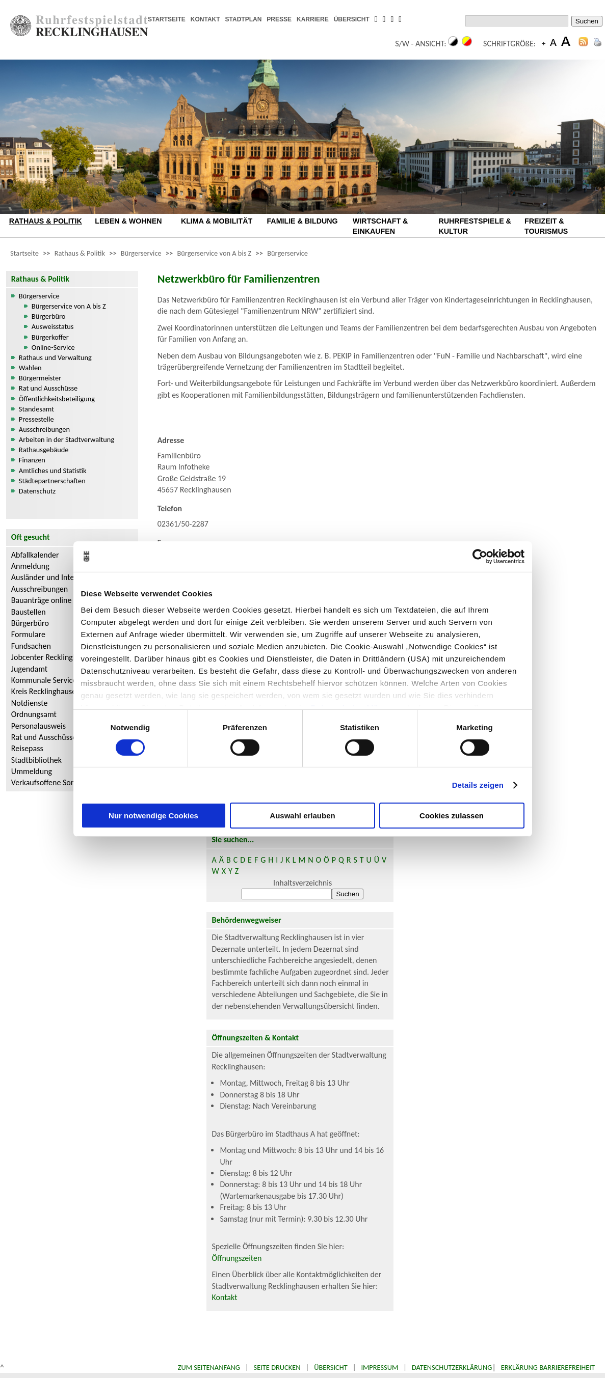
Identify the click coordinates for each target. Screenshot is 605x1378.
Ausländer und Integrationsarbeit (65, 577)
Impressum (379, 1367)
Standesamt (36, 409)
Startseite (24, 253)
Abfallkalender (35, 555)
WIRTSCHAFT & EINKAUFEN (380, 226)
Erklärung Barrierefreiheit (548, 1367)
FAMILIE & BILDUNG (302, 221)
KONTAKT (205, 19)
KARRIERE (313, 19)
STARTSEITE (167, 19)
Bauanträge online (41, 600)
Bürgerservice (141, 253)
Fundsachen (31, 646)
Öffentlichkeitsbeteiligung (57, 398)
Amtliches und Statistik (53, 470)
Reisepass (27, 748)
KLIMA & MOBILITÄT (216, 221)
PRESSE (279, 19)
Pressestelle (36, 419)
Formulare (28, 634)
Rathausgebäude (44, 449)
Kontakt (224, 1297)
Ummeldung (31, 771)
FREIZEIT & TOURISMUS (546, 226)
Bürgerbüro (49, 316)
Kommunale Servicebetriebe (58, 680)
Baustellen (28, 612)
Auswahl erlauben (302, 815)
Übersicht (331, 1367)
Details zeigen (478, 785)
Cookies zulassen (451, 815)
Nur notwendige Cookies (153, 815)
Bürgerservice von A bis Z (214, 253)
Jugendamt (29, 669)
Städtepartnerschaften (52, 480)
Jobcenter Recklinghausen (54, 657)
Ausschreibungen (44, 429)
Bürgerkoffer (50, 337)
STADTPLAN (243, 19)
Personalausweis (38, 726)
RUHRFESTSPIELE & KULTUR (475, 226)
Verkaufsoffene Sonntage (52, 782)
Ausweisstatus (53, 326)
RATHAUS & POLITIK (45, 221)
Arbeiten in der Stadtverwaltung (66, 439)
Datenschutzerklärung (452, 1367)
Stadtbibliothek (36, 760)
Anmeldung (30, 566)
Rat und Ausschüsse (48, 388)
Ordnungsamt (34, 714)
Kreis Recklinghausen (46, 691)
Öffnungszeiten (236, 1258)
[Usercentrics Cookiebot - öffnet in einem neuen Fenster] (479, 556)
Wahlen (30, 367)
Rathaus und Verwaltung (55, 357)
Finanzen (32, 459)
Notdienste (29, 703)
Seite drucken (277, 1367)
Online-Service (53, 347)
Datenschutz (37, 490)
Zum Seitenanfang (209, 1367)
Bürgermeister (40, 377)
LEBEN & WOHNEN (128, 221)
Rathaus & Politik (80, 253)
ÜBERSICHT (352, 19)
